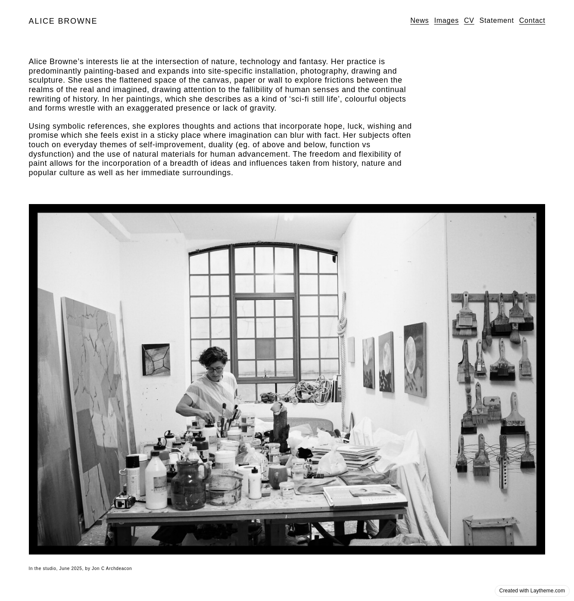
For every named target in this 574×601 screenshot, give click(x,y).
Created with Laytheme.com (532, 591)
